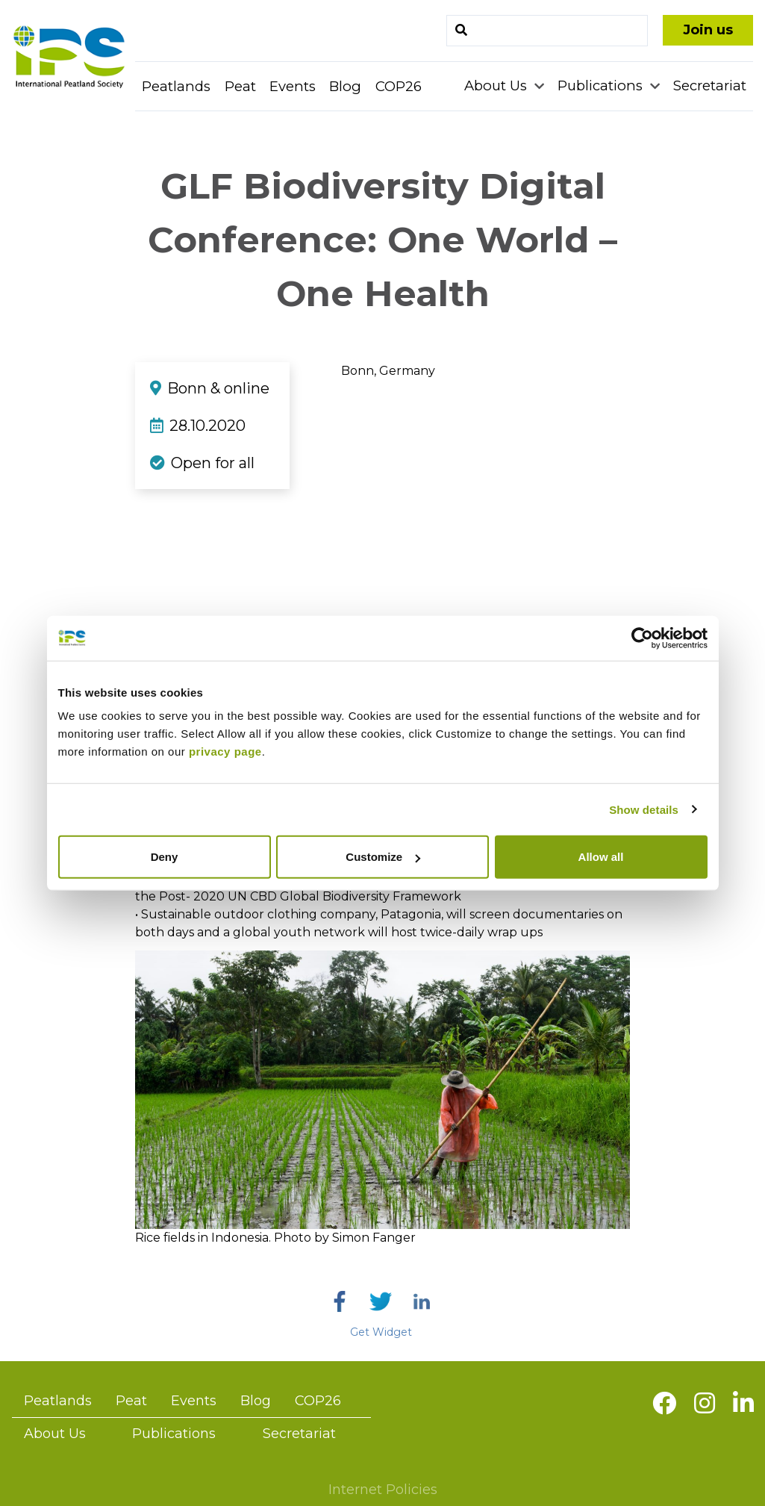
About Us (497, 85)
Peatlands (176, 86)
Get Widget (381, 1332)
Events (292, 86)
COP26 (398, 86)
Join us (708, 30)
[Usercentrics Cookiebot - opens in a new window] (642, 637)
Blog (345, 86)
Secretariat (709, 85)
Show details (643, 809)
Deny (164, 856)
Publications (602, 85)
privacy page (225, 751)
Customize (383, 856)
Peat (240, 86)
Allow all (601, 856)
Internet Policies (382, 1489)
